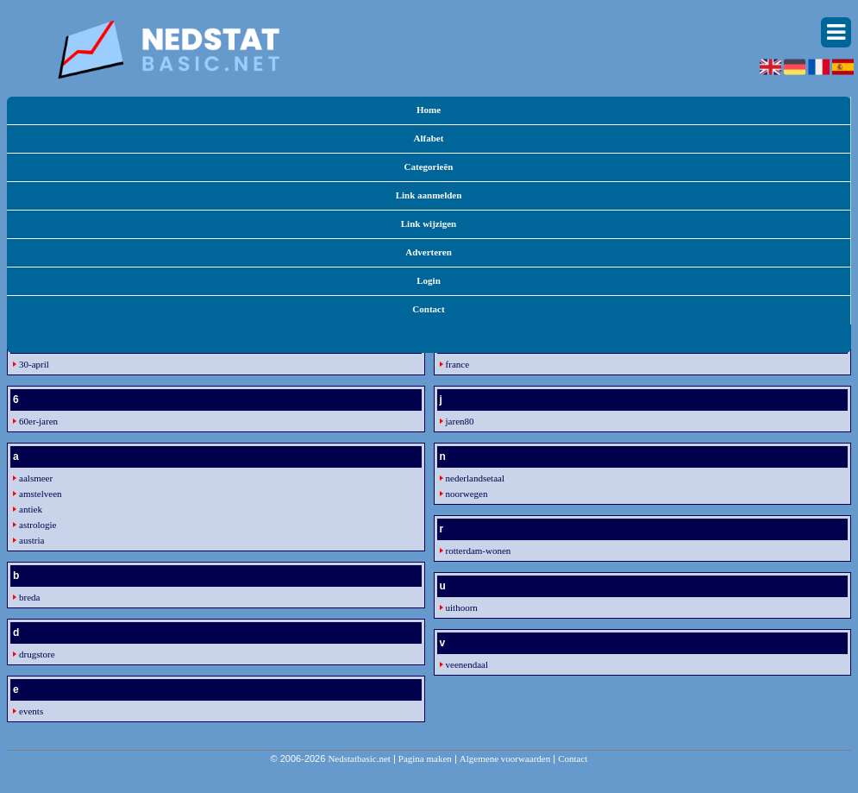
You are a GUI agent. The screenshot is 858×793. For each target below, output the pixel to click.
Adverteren (428, 252)
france (457, 364)
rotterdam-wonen (478, 550)
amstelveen (40, 493)
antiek (30, 509)
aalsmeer (36, 478)
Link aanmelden (429, 195)
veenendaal (467, 664)
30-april (34, 364)
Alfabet (429, 138)
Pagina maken (425, 758)
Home (428, 109)
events (31, 711)
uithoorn (462, 607)
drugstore (37, 654)
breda (29, 597)
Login (428, 280)
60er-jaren (38, 421)
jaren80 (460, 421)
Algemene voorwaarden (505, 758)
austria (31, 540)
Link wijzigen (428, 223)
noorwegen (467, 493)
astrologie (37, 524)
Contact (428, 309)
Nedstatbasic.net (359, 758)
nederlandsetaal (475, 478)
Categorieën (429, 166)
